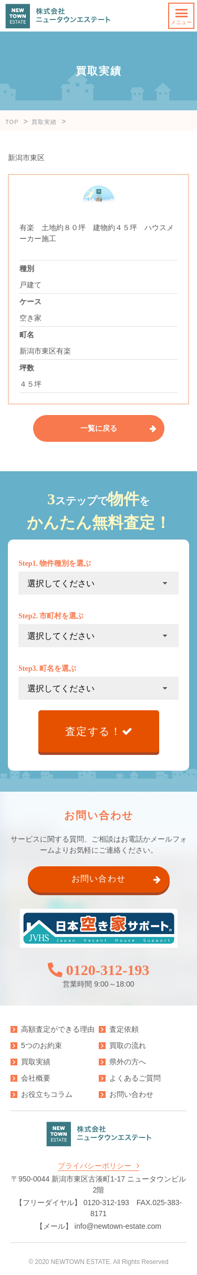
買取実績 (35, 1062)
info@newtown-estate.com (118, 1226)
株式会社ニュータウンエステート (57, 16)
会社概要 (35, 1078)
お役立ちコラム (46, 1094)
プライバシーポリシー (94, 1166)
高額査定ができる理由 (58, 1029)
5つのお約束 (41, 1045)
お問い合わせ (131, 1094)
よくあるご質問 (135, 1078)
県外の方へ (127, 1062)
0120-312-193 (108, 970)
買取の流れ (127, 1045)
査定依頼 (124, 1029)
